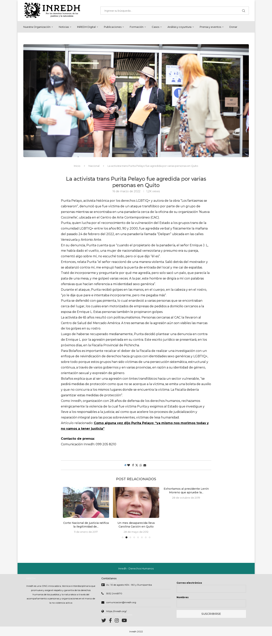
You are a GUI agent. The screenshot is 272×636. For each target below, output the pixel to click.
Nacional (93, 165)
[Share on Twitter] (136, 465)
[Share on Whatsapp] (141, 465)
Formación (136, 26)
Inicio (77, 165)
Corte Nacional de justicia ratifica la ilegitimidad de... (86, 524)
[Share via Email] (144, 465)
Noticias (64, 26)
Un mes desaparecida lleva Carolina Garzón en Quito (136, 524)
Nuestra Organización (37, 26)
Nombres (183, 597)
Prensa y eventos (210, 26)
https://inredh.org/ (116, 611)
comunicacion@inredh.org (121, 602)
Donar (233, 26)
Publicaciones (112, 26)
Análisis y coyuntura (179, 26)
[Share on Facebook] (133, 465)
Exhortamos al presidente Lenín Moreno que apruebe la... (186, 490)
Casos (155, 26)
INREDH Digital (86, 26)
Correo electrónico (189, 582)
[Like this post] (128, 465)
